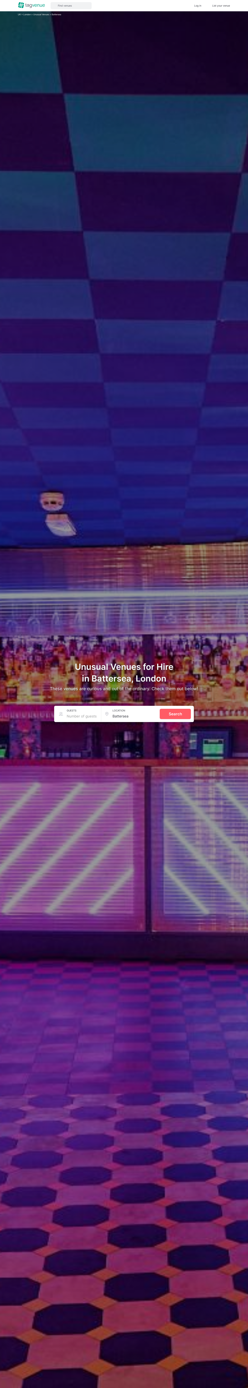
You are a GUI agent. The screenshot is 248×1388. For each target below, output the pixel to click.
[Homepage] (31, 5)
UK (19, 14)
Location (122, 710)
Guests (71, 710)
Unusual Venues (40, 14)
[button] (71, 5)
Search (175, 714)
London (26, 14)
